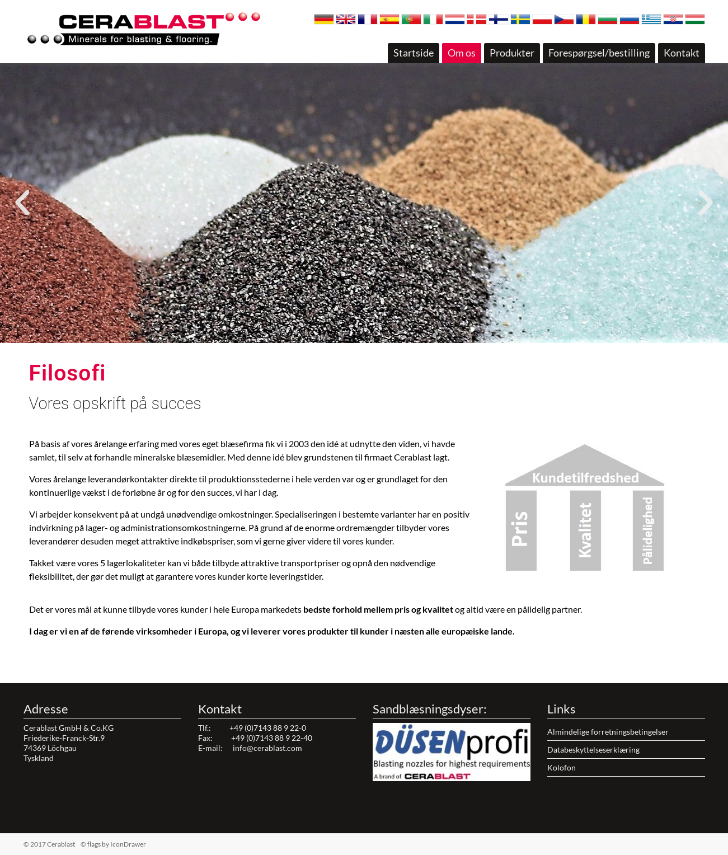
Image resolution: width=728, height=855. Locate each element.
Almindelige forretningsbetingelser (608, 731)
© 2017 (67, 844)
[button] (354, 336)
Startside (413, 52)
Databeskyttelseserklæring (593, 749)
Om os (462, 52)
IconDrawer (128, 844)
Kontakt (681, 52)
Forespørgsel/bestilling (599, 52)
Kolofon (561, 767)
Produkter (512, 52)
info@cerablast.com (267, 748)
